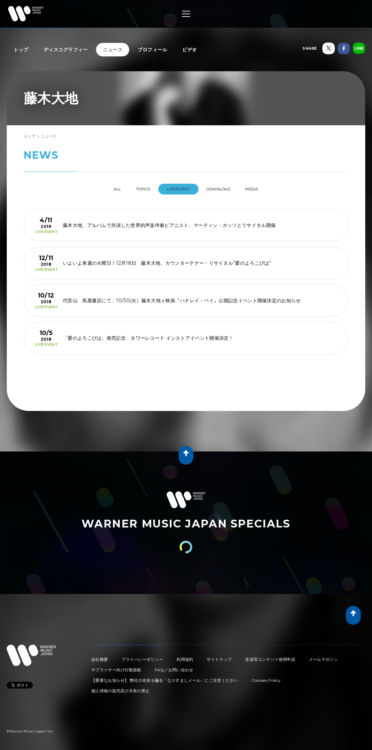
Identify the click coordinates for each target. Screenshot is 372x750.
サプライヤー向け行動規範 (116, 667)
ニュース (112, 50)
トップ (21, 50)
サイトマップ (219, 656)
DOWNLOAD (224, 189)
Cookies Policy (266, 677)
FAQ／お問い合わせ (174, 667)
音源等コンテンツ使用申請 (270, 656)
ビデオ (189, 50)
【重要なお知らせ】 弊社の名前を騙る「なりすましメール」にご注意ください (164, 677)
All (104, 189)
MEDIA (264, 189)
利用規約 (185, 656)
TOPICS (137, 189)
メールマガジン (323, 656)
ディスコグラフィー (66, 50)
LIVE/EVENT (178, 189)
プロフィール (152, 50)
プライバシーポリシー (142, 656)
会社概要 (99, 656)
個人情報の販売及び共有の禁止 (120, 688)
